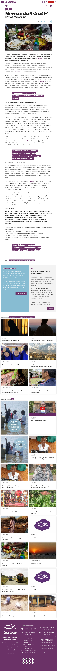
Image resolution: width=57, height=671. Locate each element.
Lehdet (3, 337)
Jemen (10, 337)
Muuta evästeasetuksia (28, 652)
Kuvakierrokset (34, 560)
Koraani (14, 260)
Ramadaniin (41, 81)
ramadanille (18, 72)
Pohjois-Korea (8, 387)
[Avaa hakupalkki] (46, 2)
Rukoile (7, 268)
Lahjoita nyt (50, 308)
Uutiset (10, 8)
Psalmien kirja (13, 268)
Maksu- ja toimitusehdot (28, 644)
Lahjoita (51, 2)
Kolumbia (7, 361)
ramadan (39, 58)
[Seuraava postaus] (6, 6)
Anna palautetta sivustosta (28, 650)
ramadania (27, 141)
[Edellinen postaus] (51, 6)
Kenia (7, 8)
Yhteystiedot (28, 638)
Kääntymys (21, 260)
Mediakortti (28, 648)
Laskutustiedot (28, 640)
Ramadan (26, 260)
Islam (11, 260)
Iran (35, 337)
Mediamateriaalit (28, 646)
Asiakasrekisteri (28, 642)
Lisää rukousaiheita (21, 293)
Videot (32, 417)
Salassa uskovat (31, 260)
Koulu (17, 260)
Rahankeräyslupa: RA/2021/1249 (46, 652)
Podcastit (32, 454)
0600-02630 (47, 635)
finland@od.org (30, 626)
